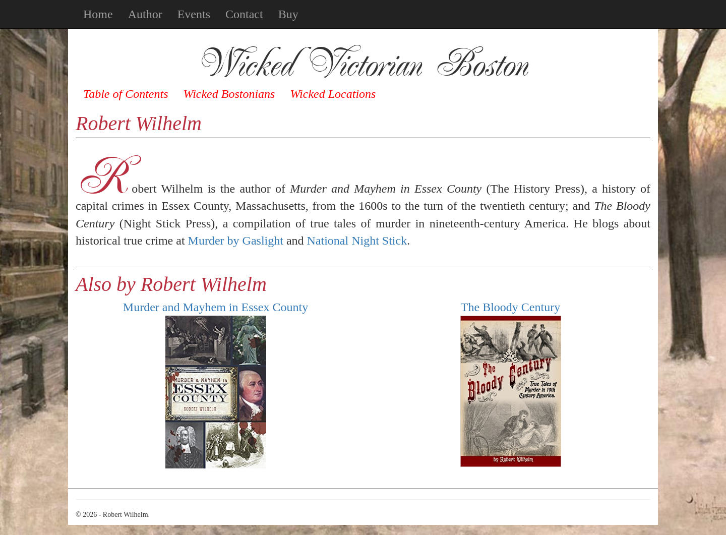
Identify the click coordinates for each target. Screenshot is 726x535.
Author (145, 14)
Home (98, 14)
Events (193, 14)
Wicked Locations (333, 93)
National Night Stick (357, 240)
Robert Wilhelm (139, 123)
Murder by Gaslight (235, 240)
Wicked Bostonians (229, 93)
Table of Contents (125, 93)
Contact (244, 14)
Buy (288, 14)
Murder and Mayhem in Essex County (215, 307)
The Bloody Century (510, 307)
